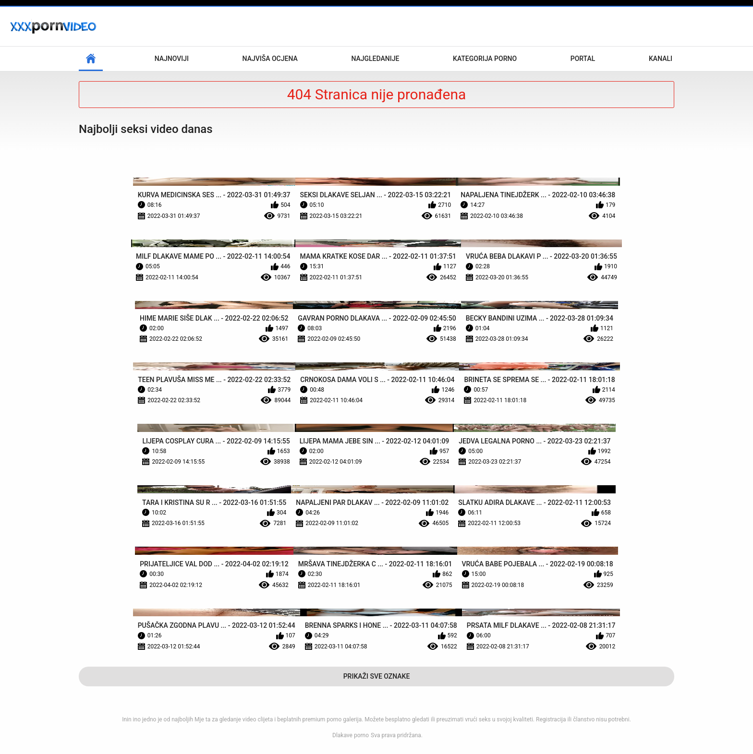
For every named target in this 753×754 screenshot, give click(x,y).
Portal (583, 58)
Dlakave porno (350, 735)
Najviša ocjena (270, 58)
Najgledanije (375, 58)
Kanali (660, 58)
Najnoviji (172, 58)
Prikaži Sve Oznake (376, 676)
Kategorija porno (485, 58)
